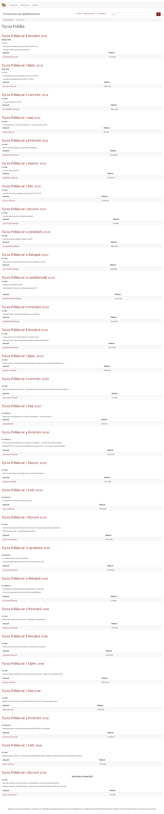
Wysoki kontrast (89, 13)
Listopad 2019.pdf (11, 600)
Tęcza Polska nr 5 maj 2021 (21, 117)
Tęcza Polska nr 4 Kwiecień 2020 (25, 432)
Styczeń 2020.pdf (11, 539)
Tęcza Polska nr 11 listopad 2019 (25, 578)
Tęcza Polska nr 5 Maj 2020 (21, 406)
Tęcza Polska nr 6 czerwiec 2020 (25, 378)
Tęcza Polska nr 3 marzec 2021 (24, 163)
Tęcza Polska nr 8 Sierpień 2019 (25, 636)
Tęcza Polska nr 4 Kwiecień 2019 (25, 718)
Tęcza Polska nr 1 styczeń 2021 (24, 209)
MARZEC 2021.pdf (11, 178)
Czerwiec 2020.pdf (11, 398)
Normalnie (102, 13)
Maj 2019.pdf (9, 709)
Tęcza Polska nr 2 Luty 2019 (22, 745)
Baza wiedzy (25, 5)
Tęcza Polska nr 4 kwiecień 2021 (25, 140)
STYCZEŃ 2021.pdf (11, 223)
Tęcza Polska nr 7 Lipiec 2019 (23, 663)
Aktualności (13, 5)
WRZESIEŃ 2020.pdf (12, 321)
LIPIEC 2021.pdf (10, 86)
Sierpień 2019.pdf (11, 655)
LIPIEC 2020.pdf (10, 370)
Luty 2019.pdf (9, 764)
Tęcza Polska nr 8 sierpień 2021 (24, 35)
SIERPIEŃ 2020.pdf (11, 347)
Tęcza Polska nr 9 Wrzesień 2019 (25, 609)
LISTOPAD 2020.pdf (12, 269)
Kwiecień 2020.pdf (11, 454)
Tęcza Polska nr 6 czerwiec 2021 (25, 94)
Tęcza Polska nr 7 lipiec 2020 (23, 356)
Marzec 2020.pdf (10, 482)
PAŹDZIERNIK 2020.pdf (13, 298)
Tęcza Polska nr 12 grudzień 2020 (26, 231)
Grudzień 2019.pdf (11, 570)
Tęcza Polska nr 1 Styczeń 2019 (24, 772)
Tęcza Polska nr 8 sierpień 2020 (25, 329)
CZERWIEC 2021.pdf (12, 109)
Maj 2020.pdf (9, 424)
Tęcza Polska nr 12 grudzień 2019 (26, 547)
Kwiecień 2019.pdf (11, 737)
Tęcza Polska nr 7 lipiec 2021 (22, 65)
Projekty (35, 5)
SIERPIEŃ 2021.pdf (11, 57)
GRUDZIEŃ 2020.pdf (12, 246)
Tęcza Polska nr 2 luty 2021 (21, 186)
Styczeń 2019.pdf (11, 795)
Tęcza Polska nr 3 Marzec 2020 (24, 462)
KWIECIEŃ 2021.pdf (12, 155)
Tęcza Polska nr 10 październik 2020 (28, 277)
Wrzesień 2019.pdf (11, 628)
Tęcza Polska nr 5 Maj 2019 (21, 690)
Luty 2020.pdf (9, 509)
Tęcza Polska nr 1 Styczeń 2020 (24, 517)
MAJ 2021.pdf (9, 132)
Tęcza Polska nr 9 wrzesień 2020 (25, 307)
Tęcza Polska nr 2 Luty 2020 (22, 490)
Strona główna (8, 20)
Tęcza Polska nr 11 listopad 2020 (25, 254)
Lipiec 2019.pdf (10, 682)
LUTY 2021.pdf (10, 200)
